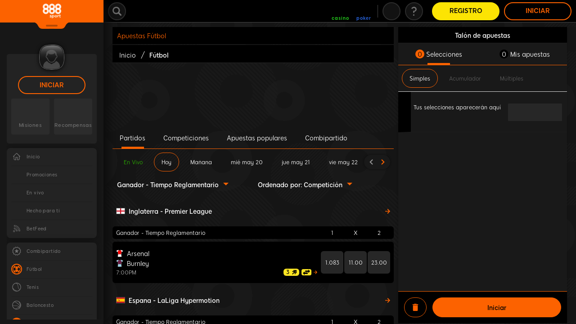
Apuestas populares (257, 138)
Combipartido (326, 138)
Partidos (132, 138)
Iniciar (52, 85)
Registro (466, 11)
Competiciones (186, 138)
